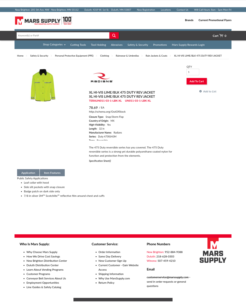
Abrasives (117, 44)
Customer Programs (38, 273)
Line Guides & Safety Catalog (43, 287)
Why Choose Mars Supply (41, 251)
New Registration (146, 9)
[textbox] (67, 35)
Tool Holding (98, 44)
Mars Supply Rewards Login (188, 44)
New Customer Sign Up (112, 260)
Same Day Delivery (110, 256)
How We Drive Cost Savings (43, 256)
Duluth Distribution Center (42, 265)
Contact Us (182, 9)
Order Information (109, 251)
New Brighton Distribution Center (46, 260)
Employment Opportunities (42, 282)
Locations (166, 9)
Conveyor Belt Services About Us (46, 278)
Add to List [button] (209, 91)
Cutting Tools (78, 44)
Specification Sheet (100, 160)
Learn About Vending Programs (45, 269)
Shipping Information (111, 273)
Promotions (160, 44)
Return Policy (106, 282)
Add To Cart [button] (197, 81)
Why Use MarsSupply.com (114, 278)
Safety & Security (137, 44)
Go (114, 35)
